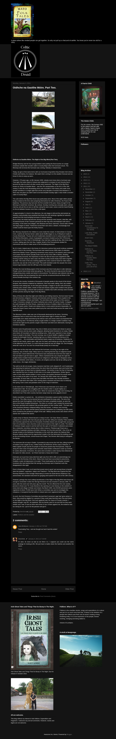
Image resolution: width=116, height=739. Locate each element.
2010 (85, 271)
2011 (85, 186)
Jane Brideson (23, 526)
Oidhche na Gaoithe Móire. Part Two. (91, 251)
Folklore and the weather (26, 515)
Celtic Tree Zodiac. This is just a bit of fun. (91, 265)
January (88, 223)
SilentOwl (21, 539)
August (88, 201)
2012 (85, 183)
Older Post (69, 589)
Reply (20, 532)
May (87, 211)
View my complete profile (90, 308)
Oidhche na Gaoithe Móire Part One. (91, 258)
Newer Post (17, 589)
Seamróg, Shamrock (89, 242)
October (88, 195)
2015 (85, 174)
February (88, 220)
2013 (85, 180)
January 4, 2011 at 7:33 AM (37, 539)
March (87, 217)
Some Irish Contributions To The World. (91, 228)
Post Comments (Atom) (47, 596)
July (87, 204)
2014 (85, 177)
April (87, 214)
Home (43, 589)
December (89, 189)
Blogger (69, 734)
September (89, 198)
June (87, 208)
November (89, 192)
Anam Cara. (89, 238)
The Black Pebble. (91, 246)
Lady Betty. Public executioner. (91, 234)
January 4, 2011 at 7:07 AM (38, 526)
